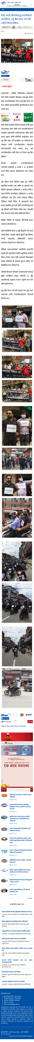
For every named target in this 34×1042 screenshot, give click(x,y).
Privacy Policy (16, 1032)
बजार (2, 31)
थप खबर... (30, 898)
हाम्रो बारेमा (6, 1032)
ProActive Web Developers (25, 1036)
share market (5, 718)
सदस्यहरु (25, 1032)
